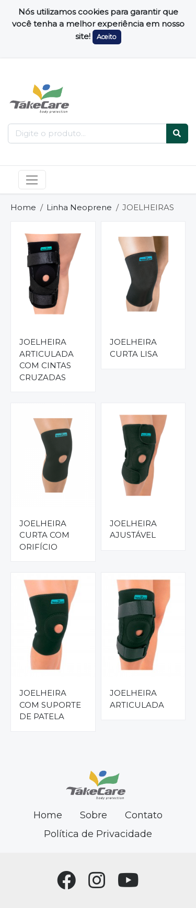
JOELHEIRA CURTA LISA (134, 348)
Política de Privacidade (98, 834)
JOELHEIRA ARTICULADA (137, 699)
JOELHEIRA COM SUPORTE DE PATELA (50, 704)
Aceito (107, 37)
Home (23, 207)
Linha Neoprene (79, 207)
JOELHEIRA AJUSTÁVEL (133, 529)
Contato (144, 815)
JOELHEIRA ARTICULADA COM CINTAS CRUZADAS (46, 359)
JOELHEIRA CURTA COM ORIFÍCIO (44, 535)
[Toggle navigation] (32, 180)
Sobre (93, 815)
